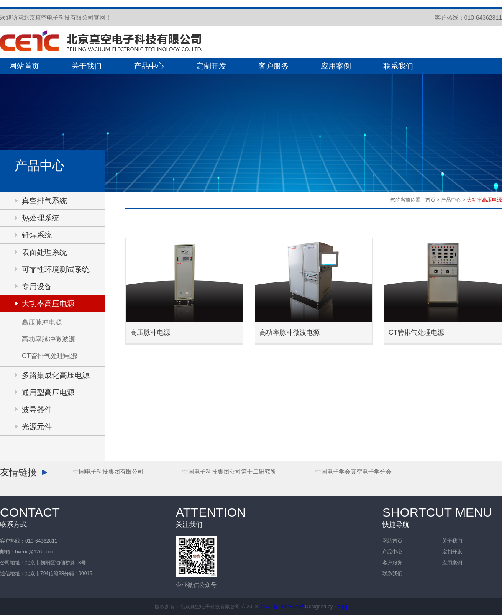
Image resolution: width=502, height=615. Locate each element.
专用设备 (37, 286)
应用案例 (336, 66)
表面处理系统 (44, 252)
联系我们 (398, 66)
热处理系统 (40, 218)
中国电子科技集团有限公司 (108, 471)
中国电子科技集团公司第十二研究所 (229, 471)
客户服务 (274, 66)
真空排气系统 (44, 201)
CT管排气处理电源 (49, 355)
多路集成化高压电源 (56, 375)
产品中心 (149, 66)
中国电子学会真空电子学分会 (353, 471)
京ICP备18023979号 (282, 607)
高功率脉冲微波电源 (289, 332)
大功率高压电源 (48, 304)
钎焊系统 (37, 235)
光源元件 (37, 427)
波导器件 (37, 409)
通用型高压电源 (48, 392)
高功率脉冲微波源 (48, 339)
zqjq (342, 607)
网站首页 (24, 66)
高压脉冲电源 (42, 322)
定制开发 (211, 66)
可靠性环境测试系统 (56, 269)
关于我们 (87, 66)
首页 (430, 200)
